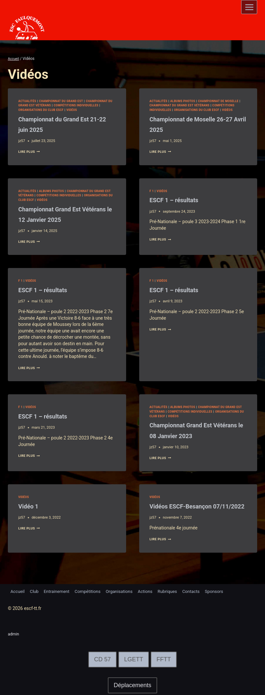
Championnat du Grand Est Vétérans (52, 105)
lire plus (30, 152)
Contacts (201, 591)
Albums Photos (187, 101)
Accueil (17, 591)
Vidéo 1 (31, 510)
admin (14, 633)
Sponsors (225, 591)
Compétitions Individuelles (175, 110)
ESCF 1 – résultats (181, 204)
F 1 (152, 195)
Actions (152, 591)
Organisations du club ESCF (71, 110)
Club (35, 591)
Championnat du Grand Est (66, 101)
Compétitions (92, 591)
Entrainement (59, 591)
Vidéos (106, 110)
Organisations (125, 591)
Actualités (28, 101)
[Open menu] (249, 7)
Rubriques (176, 591)
